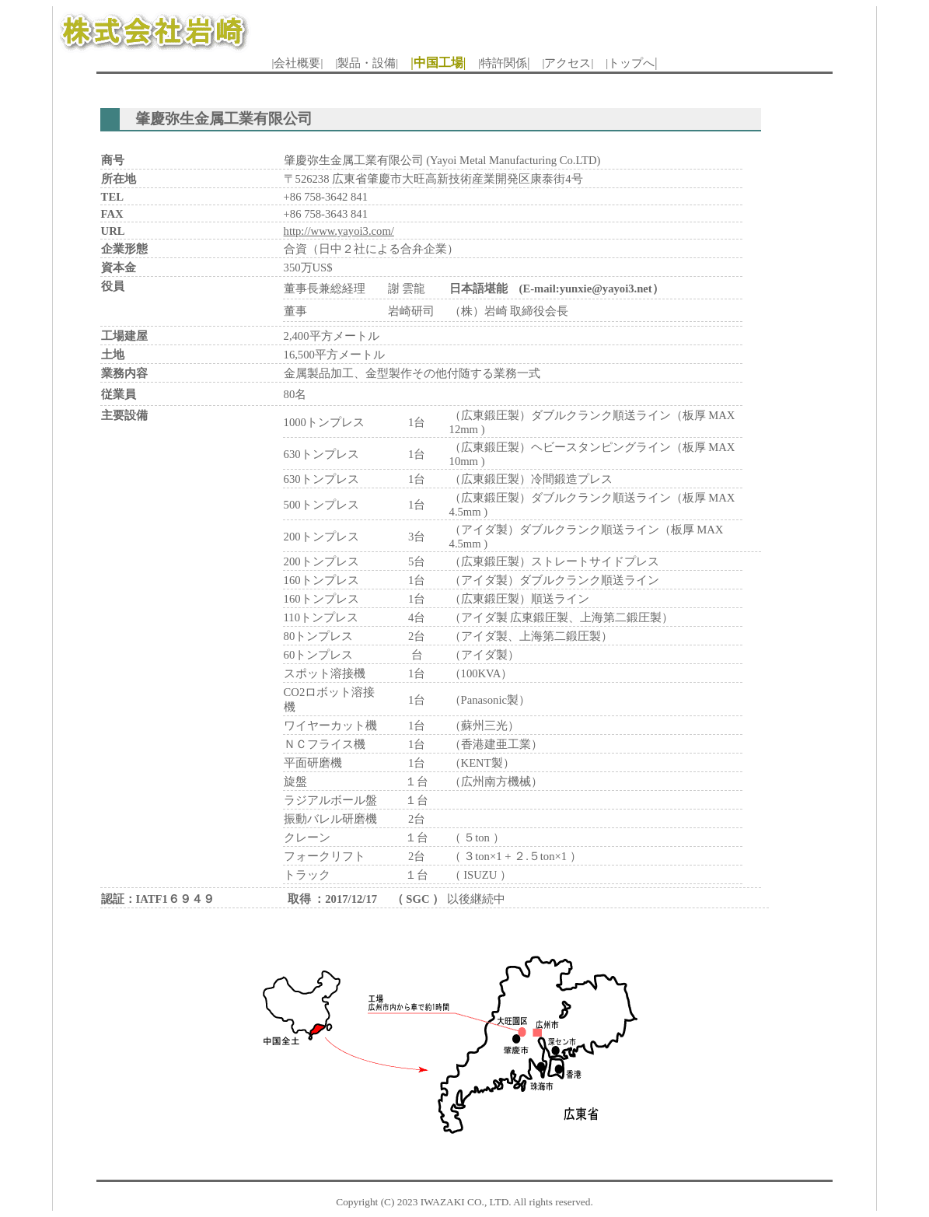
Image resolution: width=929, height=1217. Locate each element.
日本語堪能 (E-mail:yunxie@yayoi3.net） (556, 288)
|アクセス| (567, 63)
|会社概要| (297, 63)
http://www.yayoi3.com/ (339, 231)
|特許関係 (502, 63)
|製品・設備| (366, 63)
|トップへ (630, 63)
